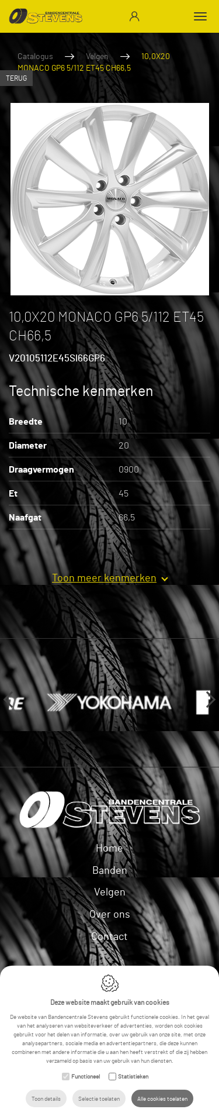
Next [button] (207, 699)
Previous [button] (12, 699)
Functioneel (85, 1076)
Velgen (97, 56)
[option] (109, 199)
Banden (109, 869)
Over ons (109, 913)
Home (109, 847)
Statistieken (133, 1076)
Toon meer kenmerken (104, 577)
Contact (109, 935)
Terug (16, 78)
